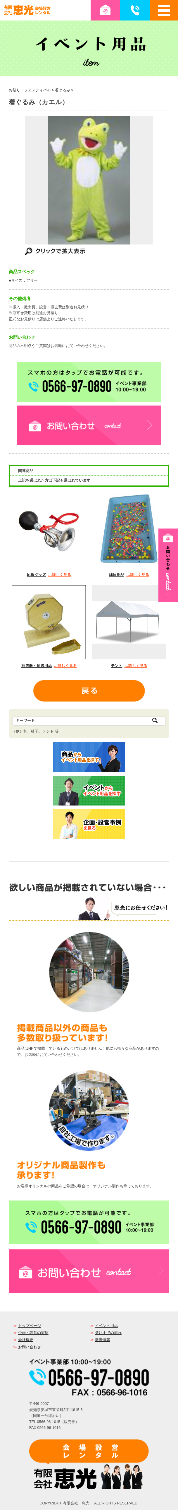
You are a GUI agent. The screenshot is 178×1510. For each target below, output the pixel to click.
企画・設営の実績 (33, 1333)
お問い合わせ (29, 1347)
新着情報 (102, 1340)
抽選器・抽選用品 (36, 665)
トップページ (29, 1325)
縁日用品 (116, 574)
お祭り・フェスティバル (30, 90)
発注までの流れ (108, 1333)
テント (116, 665)
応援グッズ (36, 574)
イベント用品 (106, 1325)
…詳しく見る (59, 574)
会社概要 (25, 1340)
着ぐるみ (62, 90)
